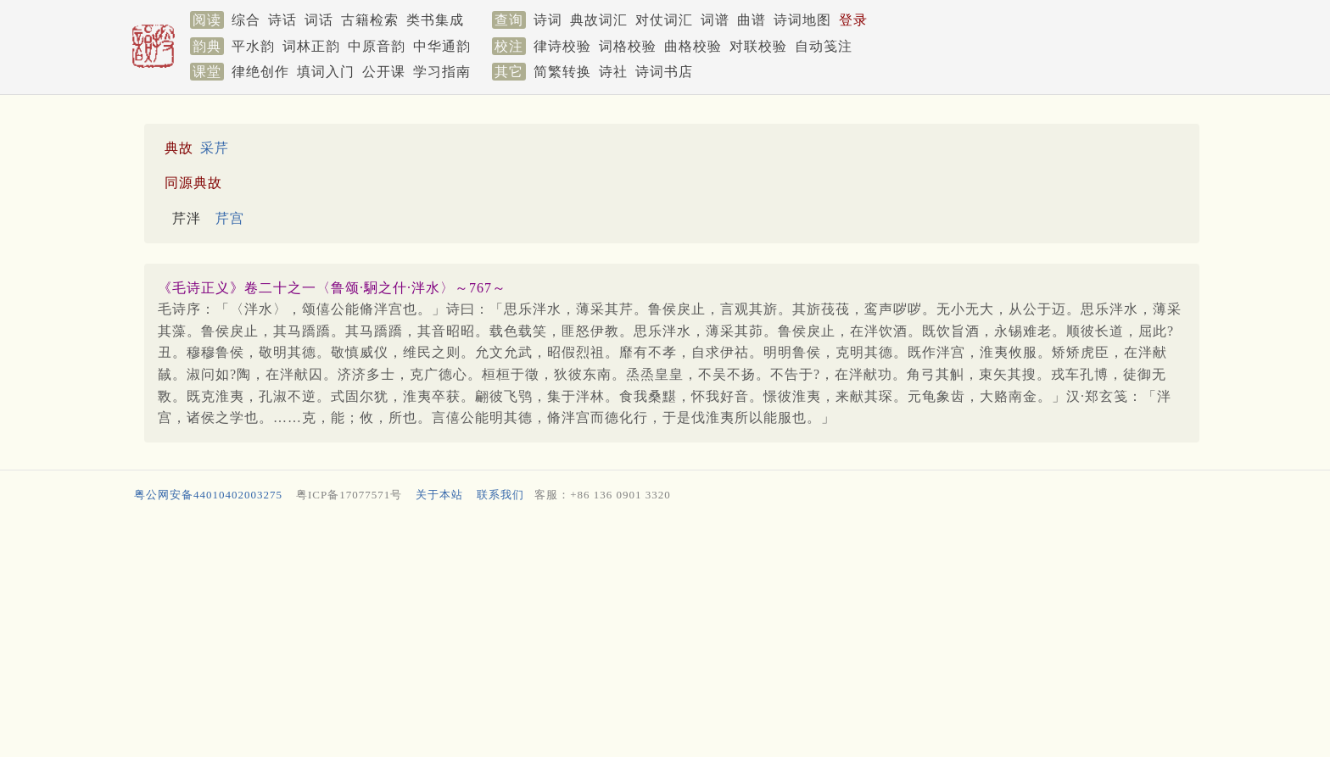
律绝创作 (260, 71)
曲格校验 (693, 46)
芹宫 (229, 218)
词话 (319, 20)
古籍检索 (370, 20)
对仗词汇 (664, 20)
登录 (853, 20)
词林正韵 (311, 46)
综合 (246, 20)
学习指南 (442, 71)
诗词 (548, 20)
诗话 (282, 20)
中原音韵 (376, 46)
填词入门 (326, 71)
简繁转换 (562, 71)
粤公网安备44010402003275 (208, 494)
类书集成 (435, 20)
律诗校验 (562, 46)
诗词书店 (664, 71)
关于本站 (439, 494)
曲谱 (751, 20)
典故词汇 (599, 20)
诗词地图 (802, 20)
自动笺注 (823, 46)
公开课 (383, 71)
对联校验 (758, 46)
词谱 (715, 20)
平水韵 (253, 46)
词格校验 (628, 46)
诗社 (613, 71)
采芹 (214, 148)
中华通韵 (442, 46)
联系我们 (500, 494)
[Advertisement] (639, 634)
